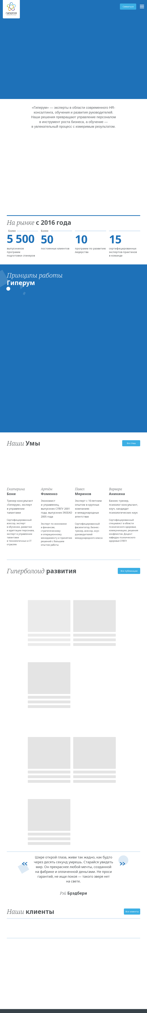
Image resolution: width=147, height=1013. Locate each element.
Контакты (78, 912)
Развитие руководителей (50, 901)
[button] (128, 7)
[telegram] (8, 922)
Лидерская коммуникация (51, 907)
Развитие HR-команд (49, 918)
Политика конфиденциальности (121, 897)
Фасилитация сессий (49, 912)
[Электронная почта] (13, 922)
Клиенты (78, 907)
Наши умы (79, 901)
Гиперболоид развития (118, 902)
